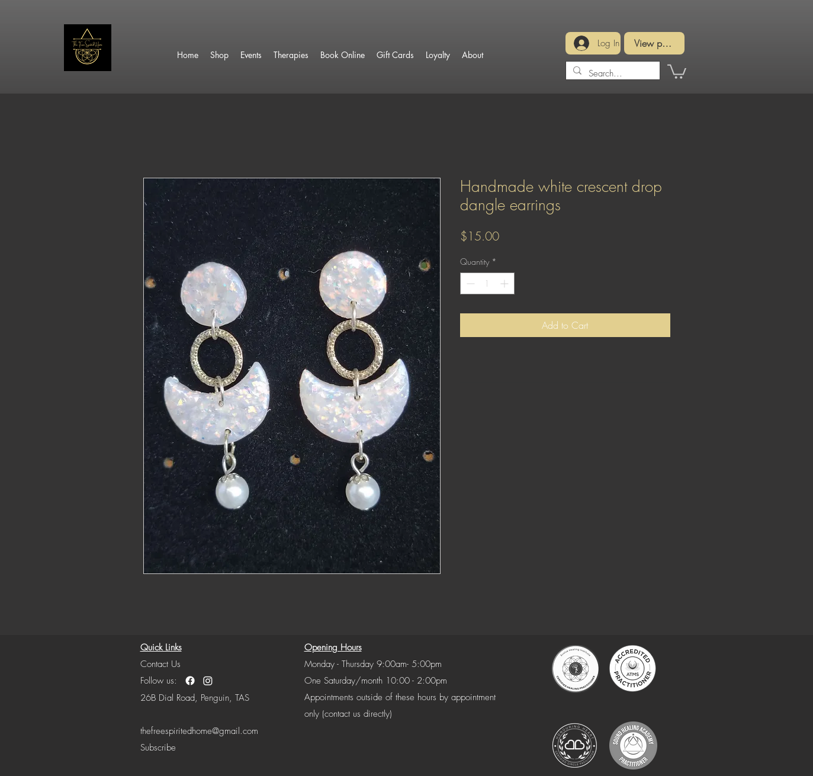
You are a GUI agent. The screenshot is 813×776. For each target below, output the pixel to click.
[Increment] (505, 283)
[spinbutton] (487, 283)
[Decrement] (469, 283)
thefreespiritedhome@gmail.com (199, 731)
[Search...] (612, 73)
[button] (676, 71)
